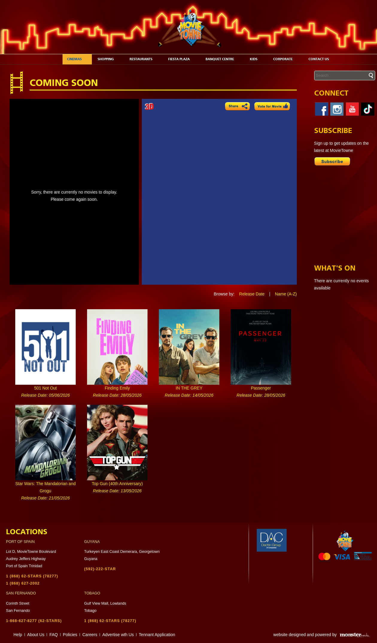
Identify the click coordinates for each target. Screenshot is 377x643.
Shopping (109, 59)
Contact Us (321, 59)
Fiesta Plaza (182, 59)
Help (17, 634)
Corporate (286, 59)
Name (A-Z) (286, 294)
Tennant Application (157, 634)
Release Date (251, 294)
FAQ (53, 634)
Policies (70, 634)
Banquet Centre (223, 59)
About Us (36, 634)
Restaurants (144, 59)
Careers (89, 634)
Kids (257, 59)
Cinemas (77, 59)
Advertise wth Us (118, 634)
